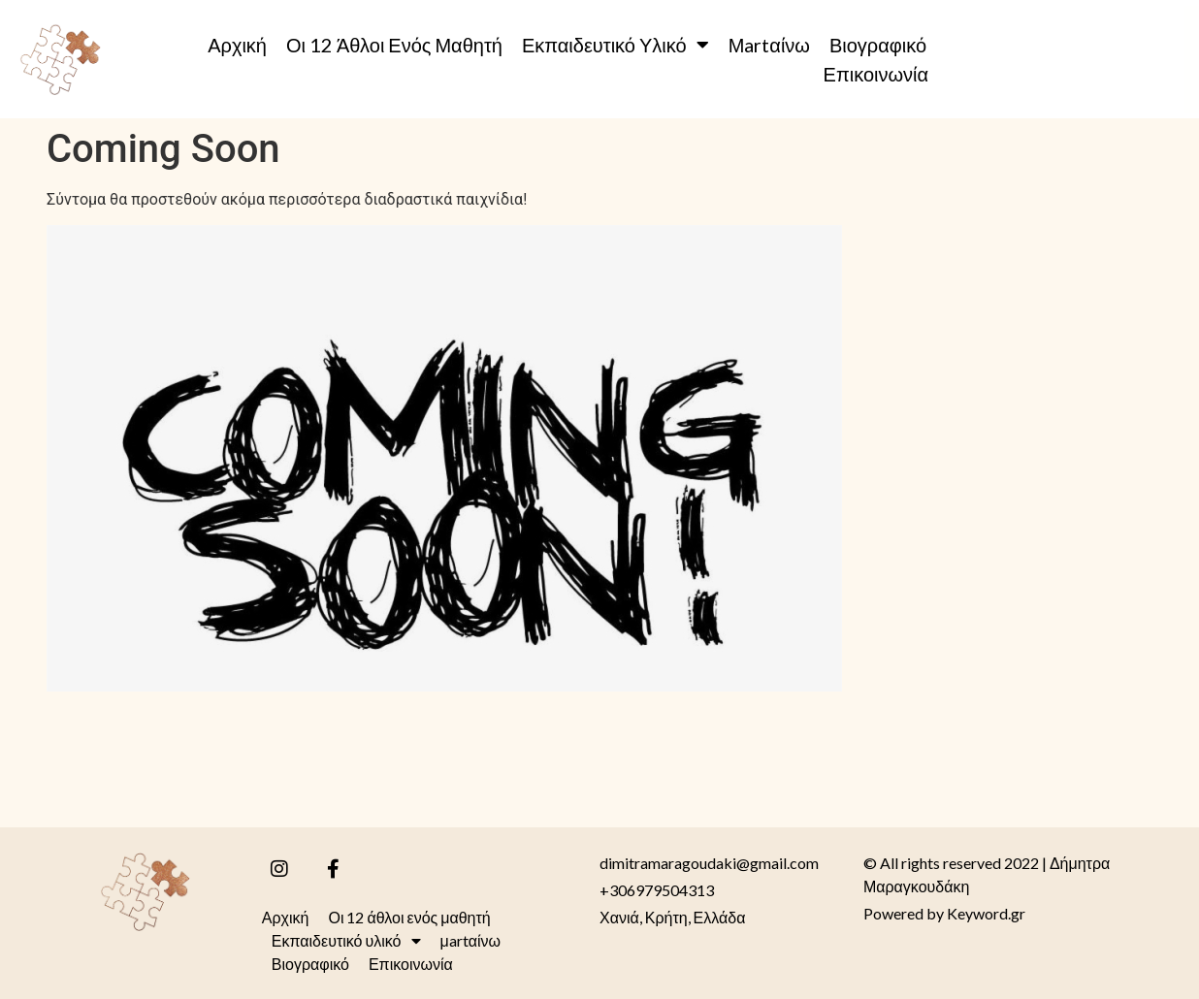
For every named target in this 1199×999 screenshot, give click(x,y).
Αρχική (237, 44)
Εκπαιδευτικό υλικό (615, 44)
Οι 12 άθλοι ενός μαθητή (394, 44)
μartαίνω (769, 44)
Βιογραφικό (877, 44)
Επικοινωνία (876, 73)
